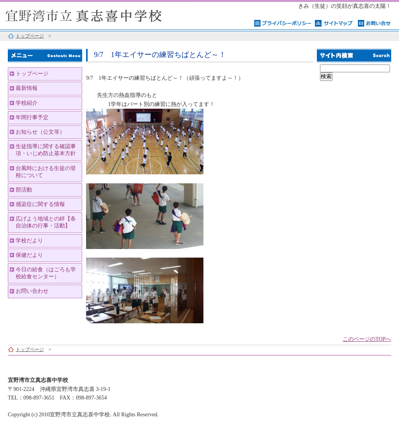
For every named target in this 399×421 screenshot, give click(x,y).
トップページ (30, 36)
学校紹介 (27, 103)
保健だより (29, 255)
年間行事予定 (32, 117)
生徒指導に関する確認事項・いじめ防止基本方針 (46, 149)
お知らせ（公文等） (40, 132)
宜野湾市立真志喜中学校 (98, 14)
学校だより (29, 241)
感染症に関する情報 (40, 204)
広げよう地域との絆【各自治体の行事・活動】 (46, 222)
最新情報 (27, 88)
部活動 (24, 190)
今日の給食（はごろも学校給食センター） (46, 273)
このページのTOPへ (367, 339)
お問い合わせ (32, 291)
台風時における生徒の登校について (46, 171)
